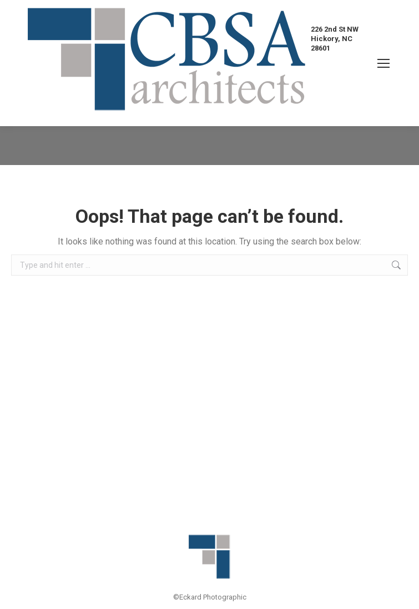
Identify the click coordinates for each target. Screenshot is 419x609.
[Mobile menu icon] (383, 63)
